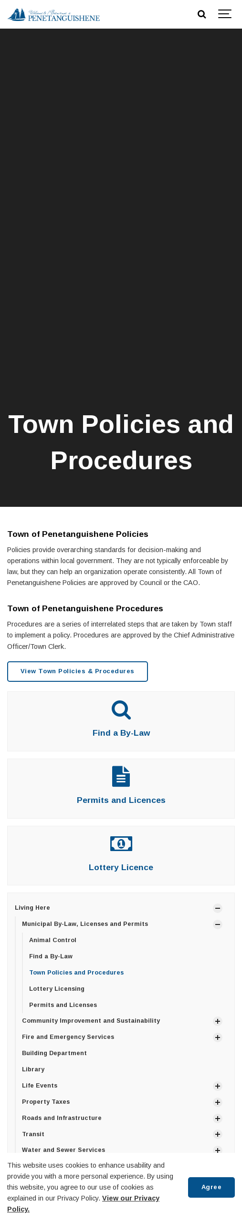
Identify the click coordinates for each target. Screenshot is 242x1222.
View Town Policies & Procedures (78, 671)
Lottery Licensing (56, 989)
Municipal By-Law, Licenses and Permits (85, 924)
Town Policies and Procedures (76, 972)
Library (33, 1069)
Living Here (32, 907)
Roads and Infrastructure (62, 1118)
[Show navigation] (225, 14)
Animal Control (52, 940)
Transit (33, 1134)
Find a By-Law (121, 733)
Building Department (54, 1053)
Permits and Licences (121, 800)
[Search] (201, 14)
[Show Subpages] (217, 908)
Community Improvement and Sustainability (91, 1020)
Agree (211, 1187)
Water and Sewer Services (63, 1150)
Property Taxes (46, 1102)
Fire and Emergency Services (68, 1037)
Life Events (39, 1085)
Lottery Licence (121, 867)
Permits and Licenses (63, 1005)
